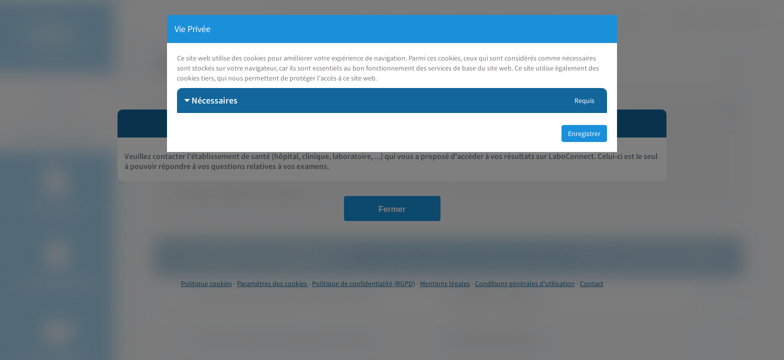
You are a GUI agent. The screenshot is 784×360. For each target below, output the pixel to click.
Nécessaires (211, 100)
